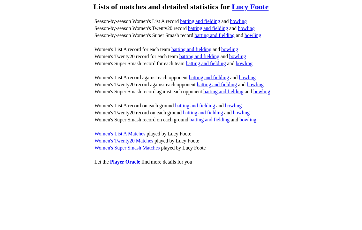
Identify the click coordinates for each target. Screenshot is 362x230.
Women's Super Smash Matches (127, 147)
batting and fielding (200, 21)
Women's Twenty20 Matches (123, 140)
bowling (238, 21)
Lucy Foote (250, 7)
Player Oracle (125, 162)
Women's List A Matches (119, 133)
